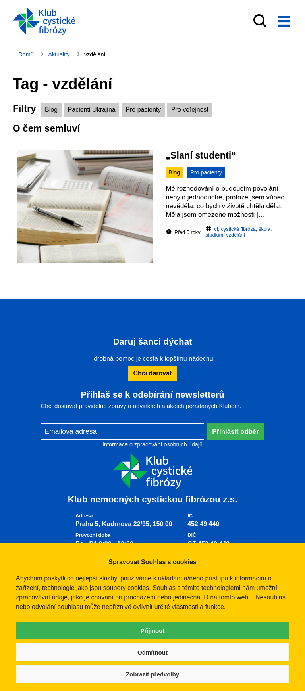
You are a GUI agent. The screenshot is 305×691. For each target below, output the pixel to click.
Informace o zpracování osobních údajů (152, 444)
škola (264, 229)
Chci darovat (152, 373)
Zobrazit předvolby (152, 674)
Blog (51, 109)
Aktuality (58, 54)
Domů (25, 54)
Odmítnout (152, 652)
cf (216, 229)
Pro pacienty (143, 109)
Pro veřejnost (189, 109)
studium (214, 235)
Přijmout (153, 630)
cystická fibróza (238, 229)
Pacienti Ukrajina (92, 109)
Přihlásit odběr (235, 431)
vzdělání (235, 235)
